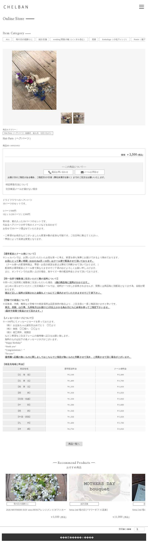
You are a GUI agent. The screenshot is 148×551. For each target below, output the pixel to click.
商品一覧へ (74, 444)
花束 (94, 39)
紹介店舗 (43, 39)
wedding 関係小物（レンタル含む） (69, 39)
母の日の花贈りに (24, 39)
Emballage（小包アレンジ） (115, 39)
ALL (8, 39)
